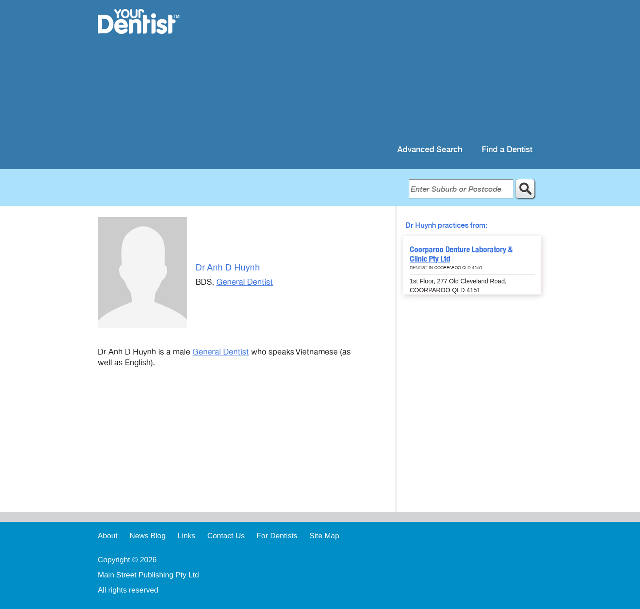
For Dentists (276, 536)
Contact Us (225, 536)
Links (187, 536)
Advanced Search (429, 149)
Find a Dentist (507, 149)
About (107, 536)
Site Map (324, 536)
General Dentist (244, 282)
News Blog (147, 536)
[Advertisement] (377, 71)
